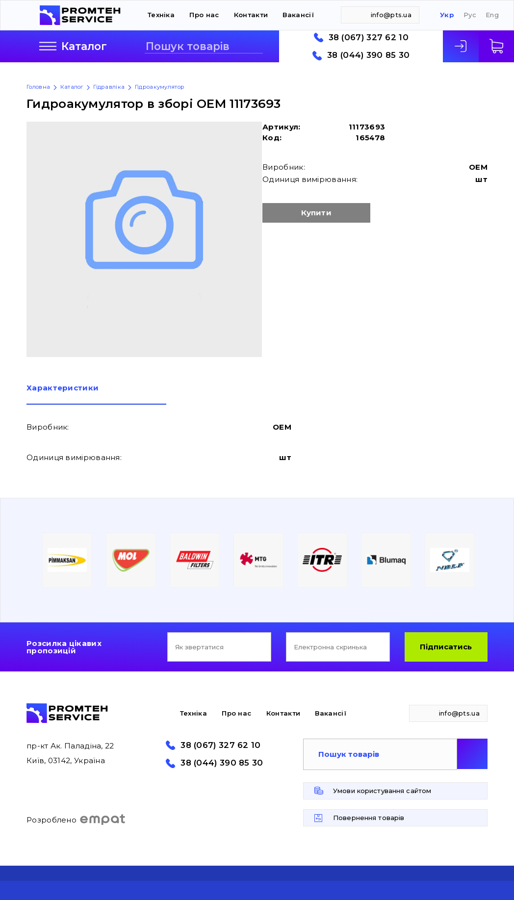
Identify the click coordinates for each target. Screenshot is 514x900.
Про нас (204, 15)
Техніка (161, 15)
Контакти (251, 15)
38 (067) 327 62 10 (369, 37)
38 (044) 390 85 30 (368, 55)
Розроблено (76, 819)
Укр (447, 15)
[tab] (96, 394)
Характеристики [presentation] (62, 388)
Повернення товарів (368, 818)
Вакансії (298, 15)
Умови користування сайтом (382, 791)
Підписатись (446, 646)
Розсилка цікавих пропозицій (64, 647)
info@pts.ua (391, 15)
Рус (469, 15)
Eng (492, 15)
